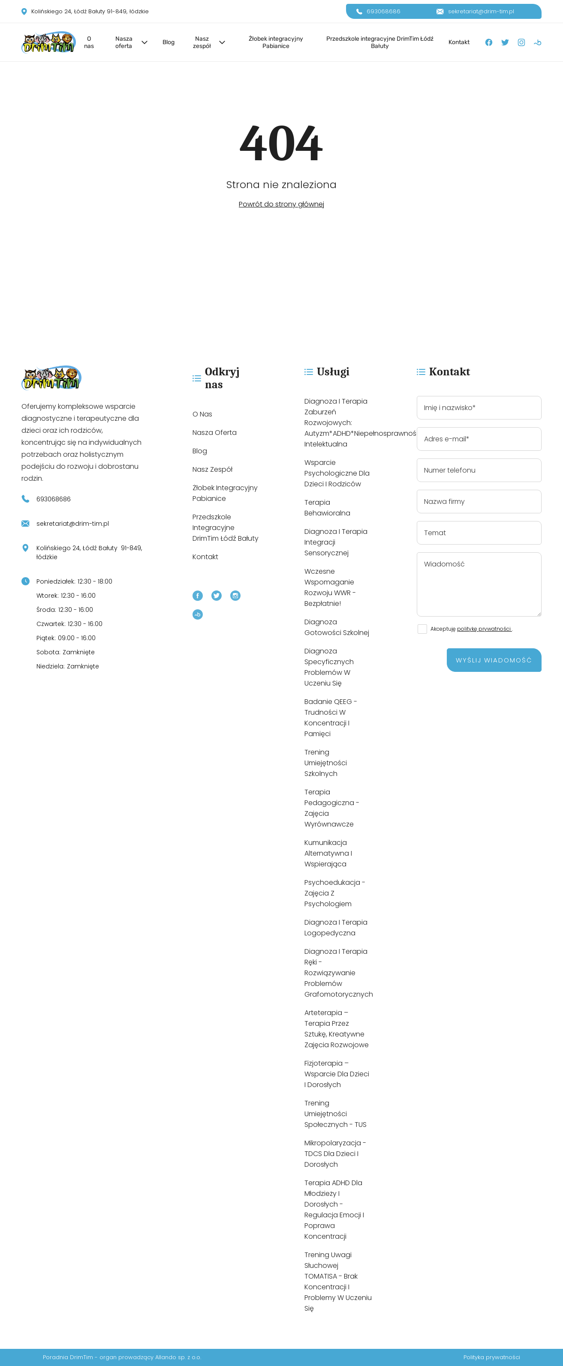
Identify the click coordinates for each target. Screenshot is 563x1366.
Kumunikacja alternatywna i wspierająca (328, 853)
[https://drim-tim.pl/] (84, 377)
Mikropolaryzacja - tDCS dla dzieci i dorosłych (335, 1153)
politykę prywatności (484, 628)
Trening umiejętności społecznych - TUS (335, 1113)
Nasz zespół (202, 42)
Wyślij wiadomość (494, 660)
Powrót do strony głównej (281, 204)
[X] (505, 42)
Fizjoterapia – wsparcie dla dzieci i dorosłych (336, 1074)
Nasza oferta (123, 42)
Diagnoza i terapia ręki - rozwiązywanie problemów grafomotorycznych (338, 973)
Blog (169, 42)
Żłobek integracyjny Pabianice (276, 42)
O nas (89, 42)
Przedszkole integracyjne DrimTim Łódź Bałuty (380, 42)
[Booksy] (538, 42)
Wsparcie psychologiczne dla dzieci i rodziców (337, 473)
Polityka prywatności (492, 1357)
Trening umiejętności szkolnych (325, 763)
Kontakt (459, 42)
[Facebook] (489, 42)
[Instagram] (521, 42)
